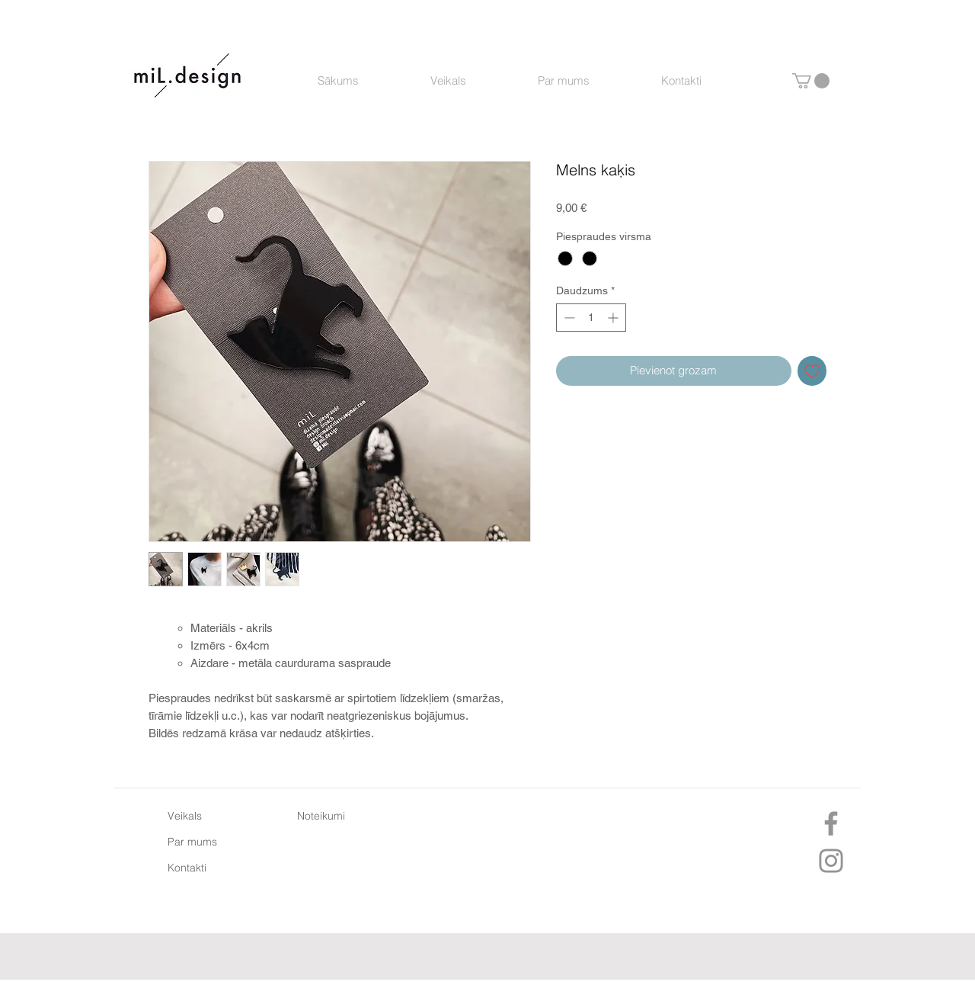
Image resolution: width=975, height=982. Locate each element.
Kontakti (187, 867)
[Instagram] (831, 861)
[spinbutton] (591, 317)
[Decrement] (567, 317)
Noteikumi (321, 816)
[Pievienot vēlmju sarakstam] (812, 371)
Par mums (192, 842)
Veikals (185, 816)
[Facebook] (831, 823)
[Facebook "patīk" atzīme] (483, 958)
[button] (811, 80)
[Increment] (614, 317)
